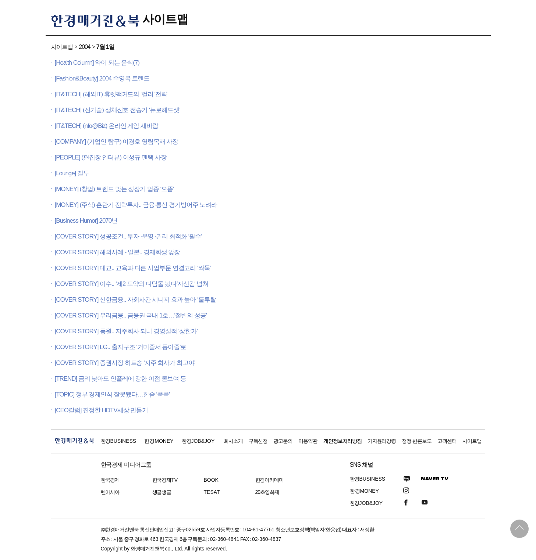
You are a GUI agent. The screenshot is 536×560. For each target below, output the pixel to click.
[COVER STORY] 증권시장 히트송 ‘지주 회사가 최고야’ (125, 362)
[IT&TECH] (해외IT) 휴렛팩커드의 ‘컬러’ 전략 (111, 94)
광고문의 (282, 441)
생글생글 (161, 492)
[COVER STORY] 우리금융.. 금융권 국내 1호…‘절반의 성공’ (131, 315)
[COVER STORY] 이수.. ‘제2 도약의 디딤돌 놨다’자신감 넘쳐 (131, 283)
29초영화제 (267, 492)
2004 (84, 47)
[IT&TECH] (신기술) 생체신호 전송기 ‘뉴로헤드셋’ (117, 110)
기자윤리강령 (382, 441)
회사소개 (233, 441)
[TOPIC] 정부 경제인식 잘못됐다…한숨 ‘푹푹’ (112, 394)
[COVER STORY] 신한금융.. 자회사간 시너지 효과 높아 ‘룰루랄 (135, 299)
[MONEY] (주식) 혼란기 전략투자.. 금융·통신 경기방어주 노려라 (136, 204)
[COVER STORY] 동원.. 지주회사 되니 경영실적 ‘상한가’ (126, 331)
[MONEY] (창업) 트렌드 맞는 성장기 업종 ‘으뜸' (114, 189)
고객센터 (447, 441)
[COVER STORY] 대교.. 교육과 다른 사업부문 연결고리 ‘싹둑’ (133, 268)
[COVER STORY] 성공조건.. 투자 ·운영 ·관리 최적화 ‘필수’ (128, 236)
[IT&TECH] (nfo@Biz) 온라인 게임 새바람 (106, 125)
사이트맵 (165, 19)
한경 (118, 441)
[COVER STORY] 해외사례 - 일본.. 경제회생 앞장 (117, 252)
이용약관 (307, 441)
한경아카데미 (269, 480)
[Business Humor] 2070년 (86, 220)
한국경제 (110, 480)
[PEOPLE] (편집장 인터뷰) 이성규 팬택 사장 (111, 157)
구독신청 (258, 441)
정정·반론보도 (417, 441)
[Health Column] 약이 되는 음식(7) (97, 62)
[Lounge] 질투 (72, 173)
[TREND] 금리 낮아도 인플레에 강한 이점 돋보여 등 (121, 378)
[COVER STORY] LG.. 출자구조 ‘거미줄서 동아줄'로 (121, 347)
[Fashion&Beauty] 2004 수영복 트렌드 (102, 78)
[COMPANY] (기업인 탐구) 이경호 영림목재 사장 (116, 141)
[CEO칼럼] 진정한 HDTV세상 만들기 (101, 410)
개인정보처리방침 (342, 441)
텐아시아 (110, 492)
